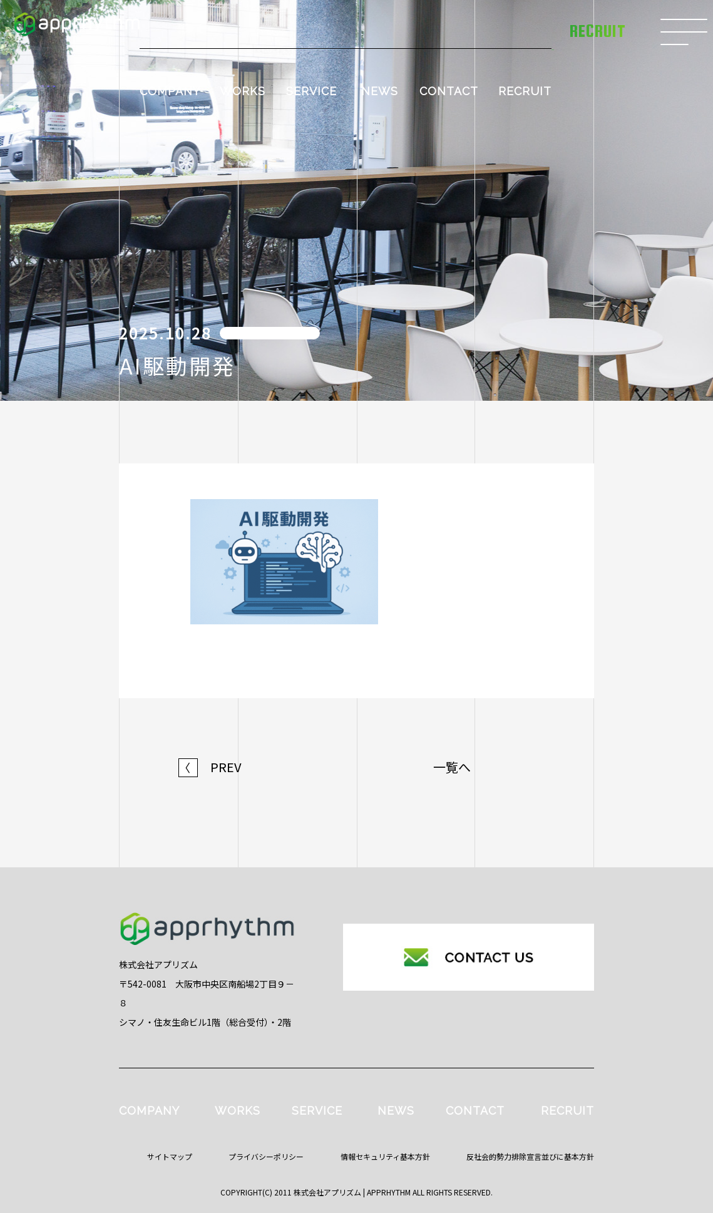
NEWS (379, 91)
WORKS (242, 91)
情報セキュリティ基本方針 (385, 1156)
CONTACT (448, 91)
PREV (210, 767)
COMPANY (170, 91)
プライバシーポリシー (266, 1156)
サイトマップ (169, 1156)
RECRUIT (524, 91)
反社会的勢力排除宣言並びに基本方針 (530, 1156)
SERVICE (311, 91)
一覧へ (452, 767)
